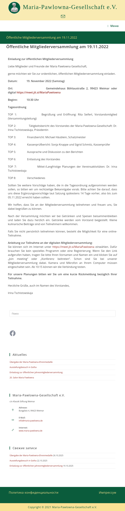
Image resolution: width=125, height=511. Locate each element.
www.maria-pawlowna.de (30, 430)
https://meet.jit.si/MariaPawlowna (39, 92)
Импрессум (107, 492)
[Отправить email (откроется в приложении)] (62, 16)
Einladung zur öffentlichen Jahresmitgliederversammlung (36, 372)
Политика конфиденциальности (33, 492)
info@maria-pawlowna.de (31, 420)
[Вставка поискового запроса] (62, 313)
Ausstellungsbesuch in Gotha (23, 367)
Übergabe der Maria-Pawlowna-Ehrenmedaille (31, 362)
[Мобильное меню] (113, 26)
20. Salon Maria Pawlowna (22, 377)
